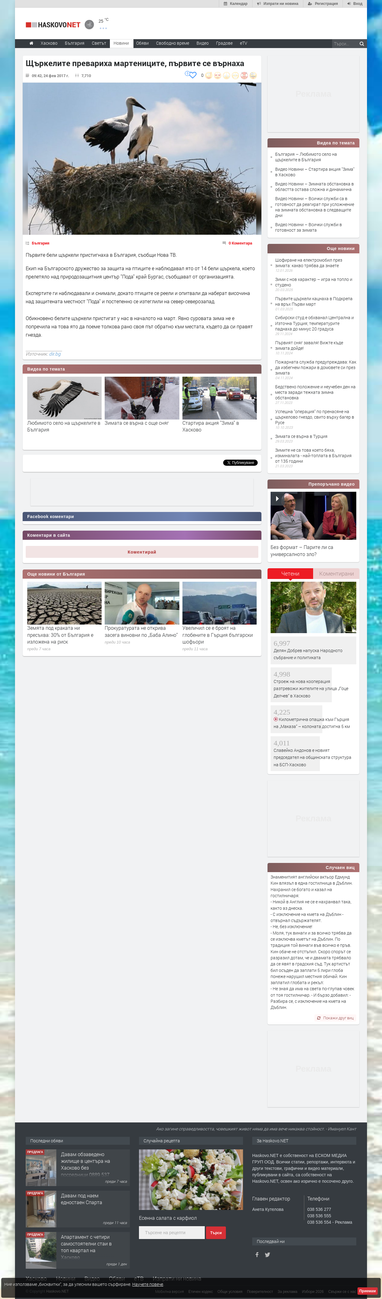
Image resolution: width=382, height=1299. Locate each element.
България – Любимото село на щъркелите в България (306, 156)
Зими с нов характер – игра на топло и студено (313, 282)
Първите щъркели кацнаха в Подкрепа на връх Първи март (314, 301)
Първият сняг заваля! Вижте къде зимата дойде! (309, 345)
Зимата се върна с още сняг (137, 423)
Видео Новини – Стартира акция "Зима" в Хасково (314, 171)
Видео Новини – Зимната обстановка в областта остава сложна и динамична (314, 186)
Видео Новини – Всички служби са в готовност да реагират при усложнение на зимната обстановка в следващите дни (314, 207)
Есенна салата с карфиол (168, 1218)
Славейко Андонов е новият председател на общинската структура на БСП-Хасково (312, 757)
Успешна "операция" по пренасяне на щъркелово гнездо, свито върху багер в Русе (314, 417)
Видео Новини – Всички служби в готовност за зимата (308, 227)
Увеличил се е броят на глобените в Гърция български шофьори (217, 635)
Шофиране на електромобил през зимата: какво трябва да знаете (308, 262)
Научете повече (147, 1284)
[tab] (290, 575)
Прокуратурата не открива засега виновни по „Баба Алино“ (141, 631)
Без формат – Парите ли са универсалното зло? (302, 550)
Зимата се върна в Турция (301, 436)
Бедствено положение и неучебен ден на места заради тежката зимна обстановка (315, 392)
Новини (121, 43)
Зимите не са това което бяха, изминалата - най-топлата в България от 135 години (313, 455)
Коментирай (142, 552)
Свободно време (172, 43)
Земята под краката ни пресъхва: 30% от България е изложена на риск (60, 635)
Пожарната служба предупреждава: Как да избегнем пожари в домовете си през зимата (315, 367)
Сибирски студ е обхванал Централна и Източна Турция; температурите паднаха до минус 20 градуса (314, 323)
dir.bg (55, 354)
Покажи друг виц (335, 1017)
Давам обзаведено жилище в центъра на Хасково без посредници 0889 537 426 (85, 1168)
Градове (224, 43)
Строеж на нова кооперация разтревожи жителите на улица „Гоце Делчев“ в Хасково (311, 688)
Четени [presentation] (290, 573)
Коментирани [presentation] (336, 573)
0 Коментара (240, 243)
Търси (216, 1233)
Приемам (367, 1291)
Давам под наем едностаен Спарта (81, 1198)
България (40, 243)
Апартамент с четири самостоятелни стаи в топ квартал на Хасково (86, 1247)
